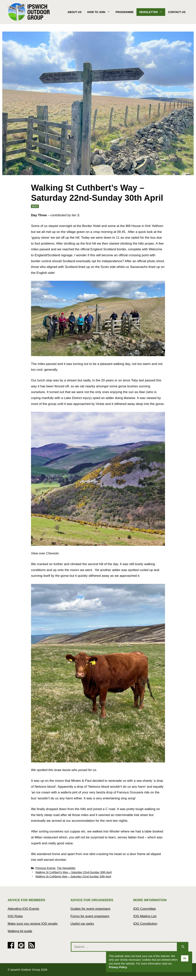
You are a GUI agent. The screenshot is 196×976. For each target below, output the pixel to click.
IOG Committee (144, 909)
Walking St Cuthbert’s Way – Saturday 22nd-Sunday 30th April (73, 872)
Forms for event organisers (89, 916)
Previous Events (45, 868)
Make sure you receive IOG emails (33, 923)
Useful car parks (82, 923)
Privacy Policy (118, 967)
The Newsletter (66, 868)
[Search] (182, 947)
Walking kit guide (20, 931)
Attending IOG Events (23, 909)
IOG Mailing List (144, 916)
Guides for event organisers (90, 909)
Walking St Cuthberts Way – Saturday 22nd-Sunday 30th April (73, 876)
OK (184, 958)
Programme (125, 12)
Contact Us (176, 12)
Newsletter (152, 12)
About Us (75, 12)
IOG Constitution (145, 923)
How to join (100, 12)
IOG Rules (15, 916)
